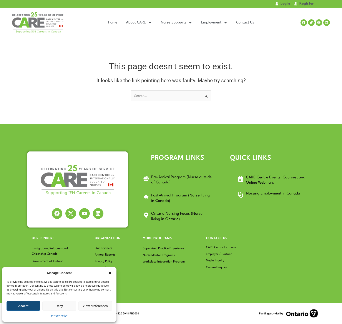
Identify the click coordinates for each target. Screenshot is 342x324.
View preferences (95, 306)
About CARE (139, 22)
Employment (214, 22)
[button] (110, 273)
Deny (59, 306)
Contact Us (245, 22)
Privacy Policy (59, 315)
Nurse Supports (176, 22)
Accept (23, 306)
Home (112, 22)
